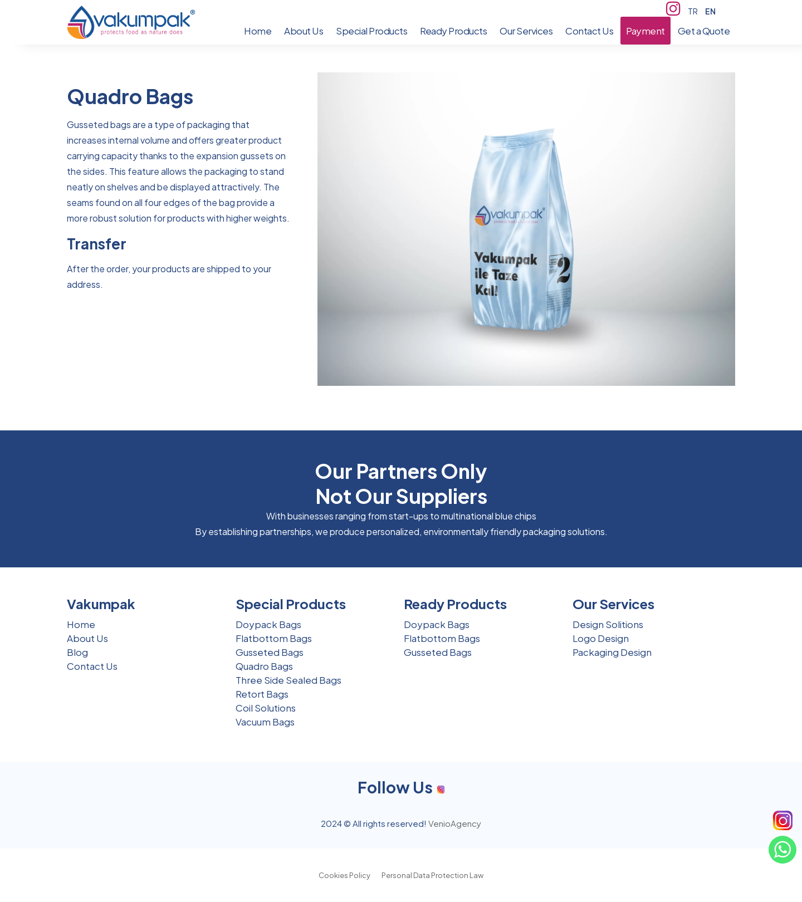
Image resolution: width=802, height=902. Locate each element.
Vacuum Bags (265, 721)
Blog (77, 652)
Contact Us (92, 666)
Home (81, 624)
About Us (87, 638)
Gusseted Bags (270, 652)
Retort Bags (262, 694)
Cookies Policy (344, 875)
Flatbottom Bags (274, 638)
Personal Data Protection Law (432, 875)
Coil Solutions (266, 708)
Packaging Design (612, 652)
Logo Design (601, 638)
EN (710, 11)
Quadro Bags (264, 666)
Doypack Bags (268, 624)
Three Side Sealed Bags (288, 680)
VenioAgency (454, 823)
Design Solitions (608, 624)
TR (693, 11)
